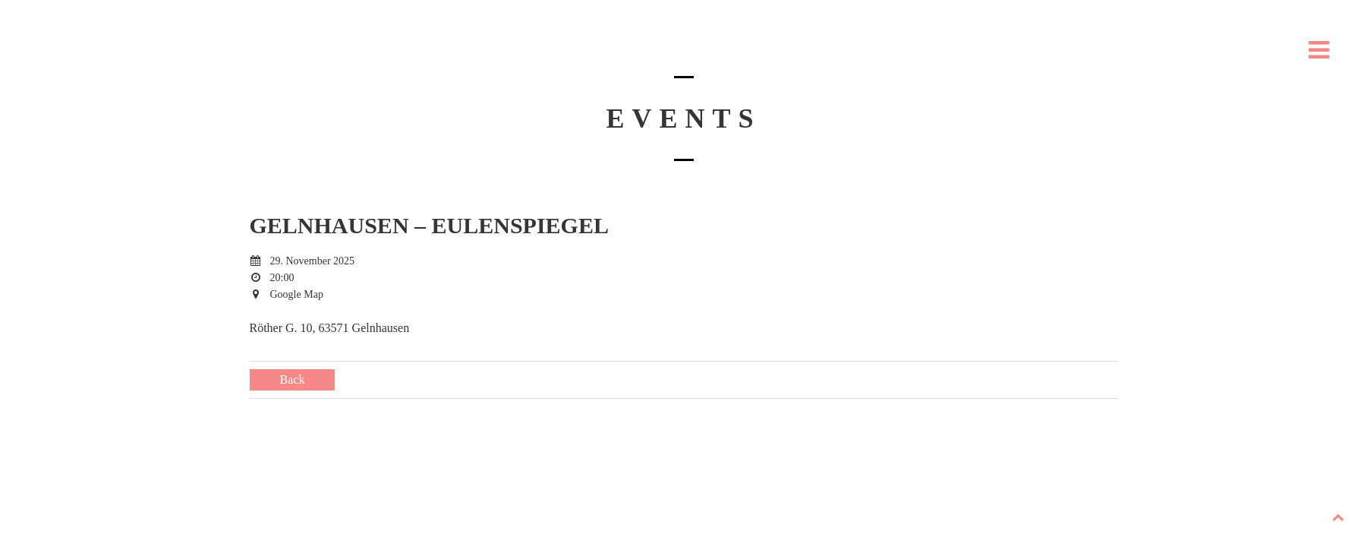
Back (292, 379)
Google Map (296, 294)
